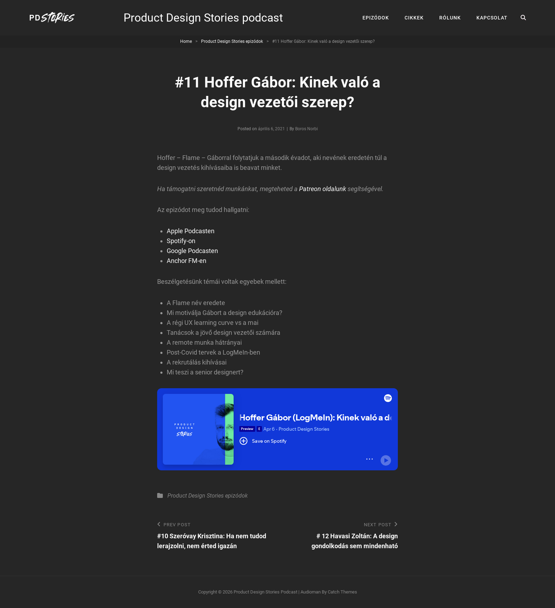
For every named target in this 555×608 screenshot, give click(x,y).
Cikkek (414, 18)
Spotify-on (181, 241)
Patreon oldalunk (322, 189)
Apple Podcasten (190, 231)
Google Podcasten (192, 250)
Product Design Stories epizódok (232, 41)
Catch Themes (342, 592)
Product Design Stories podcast (203, 17)
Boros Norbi (306, 128)
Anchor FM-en (186, 260)
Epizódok (375, 18)
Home (186, 41)
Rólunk (450, 18)
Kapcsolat (492, 18)
